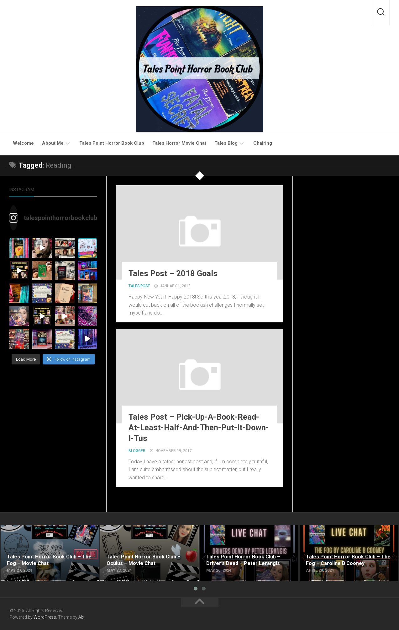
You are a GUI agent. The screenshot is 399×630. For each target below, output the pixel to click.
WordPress (45, 617)
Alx (81, 617)
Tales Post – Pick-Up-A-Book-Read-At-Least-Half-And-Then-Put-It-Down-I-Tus (199, 427)
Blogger (137, 451)
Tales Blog (226, 143)
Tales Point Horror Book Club (111, 143)
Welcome (23, 143)
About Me (53, 143)
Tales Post (139, 286)
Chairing (262, 143)
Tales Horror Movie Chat (179, 143)
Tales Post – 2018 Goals (173, 273)
